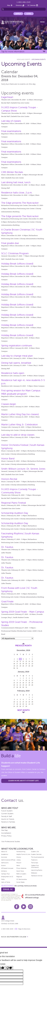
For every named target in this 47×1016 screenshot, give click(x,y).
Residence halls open (12, 373)
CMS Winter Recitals (12, 172)
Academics (4, 854)
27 (26, 666)
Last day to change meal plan (17, 355)
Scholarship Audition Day (14, 513)
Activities (4, 857)
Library (18, 860)
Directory (19, 5)
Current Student (7, 814)
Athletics (4, 871)
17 (17, 663)
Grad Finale (7, 601)
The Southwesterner (37, 857)
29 (32, 666)
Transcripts (34, 862)
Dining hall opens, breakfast (16, 363)
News (18, 865)
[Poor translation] (9, 968)
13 (26, 661)
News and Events (23, 59)
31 (17, 668)
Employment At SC (7, 876)
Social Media (20, 882)
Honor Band (7, 458)
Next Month (23, 710)
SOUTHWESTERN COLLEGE (16, 937)
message (16, 929)
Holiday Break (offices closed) (17, 263)
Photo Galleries (21, 868)
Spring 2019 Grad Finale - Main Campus (22, 611)
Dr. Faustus (7, 547)
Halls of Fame (5, 882)
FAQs (3, 879)
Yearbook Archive (36, 875)
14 (29, 661)
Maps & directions (24, 929)
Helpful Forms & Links (23, 854)
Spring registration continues (16, 345)
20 (26, 663)
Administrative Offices (8, 860)
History (18, 857)
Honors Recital (9, 479)
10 (17, 661)
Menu (42, 22)
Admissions (5, 862)
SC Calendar (32, 5)
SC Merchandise (21, 879)
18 (20, 663)
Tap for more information (12, 51)
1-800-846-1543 (23, 2)
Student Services (36, 854)
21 (29, 663)
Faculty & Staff (6, 816)
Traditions (34, 860)
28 (29, 666)
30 (14, 668)
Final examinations (11, 131)
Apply (18, 14)
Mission (18, 862)
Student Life (35, 851)
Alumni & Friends (7, 819)
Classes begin (8, 404)
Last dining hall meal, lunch (15, 182)
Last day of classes (11, 121)
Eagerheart (7, 97)
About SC (4, 851)
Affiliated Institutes (7, 868)
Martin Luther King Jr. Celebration (19, 424)
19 (23, 663)
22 (32, 663)
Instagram (30, 906)
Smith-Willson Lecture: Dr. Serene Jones (23, 468)
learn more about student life (23, 781)
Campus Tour (5, 874)
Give (28, 14)
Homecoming (20, 851)
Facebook (16, 906)
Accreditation (6, 833)
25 (20, 666)
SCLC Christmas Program (15, 253)
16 (14, 663)
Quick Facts (20, 871)
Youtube (23, 906)
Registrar (19, 876)
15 (32, 661)
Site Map (4, 830)
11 (20, 661)
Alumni (3, 865)
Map (8, 5)
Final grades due (10, 243)
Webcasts (34, 873)
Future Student (6, 811)
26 (23, 666)
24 (17, 666)
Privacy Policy (6, 836)
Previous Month (23, 646)
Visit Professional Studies (10, 841)
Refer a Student (21, 874)
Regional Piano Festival (13, 502)
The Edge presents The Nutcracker (20, 202)
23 (14, 666)
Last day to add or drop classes (17, 434)
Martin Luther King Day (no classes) (20, 414)
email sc (8, 889)
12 (23, 661)
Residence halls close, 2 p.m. (16, 192)
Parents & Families (8, 822)
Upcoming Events (38, 59)
